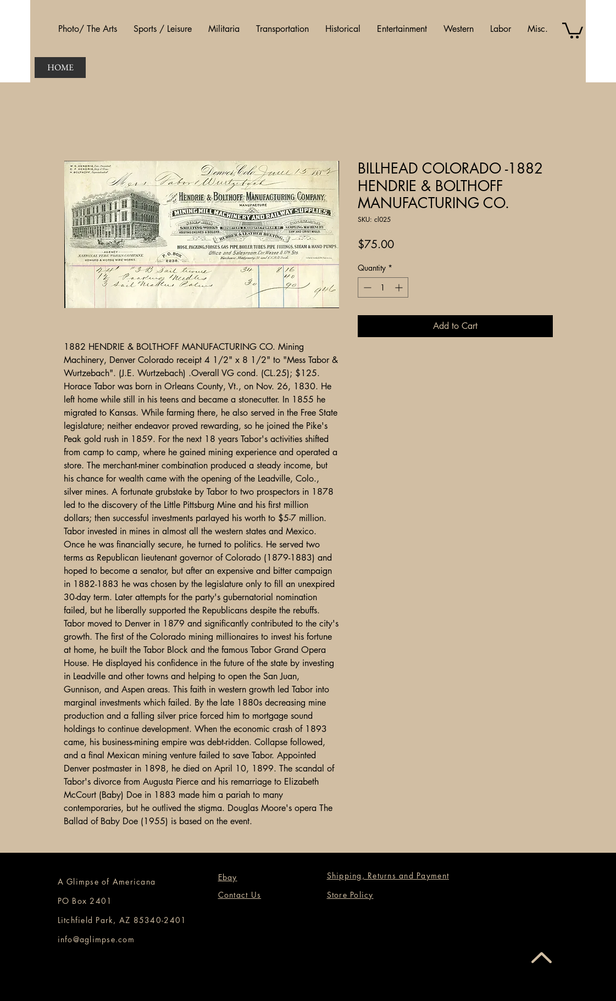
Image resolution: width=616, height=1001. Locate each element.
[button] (87, 29)
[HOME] (60, 67)
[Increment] (400, 287)
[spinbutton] (383, 287)
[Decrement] (366, 287)
